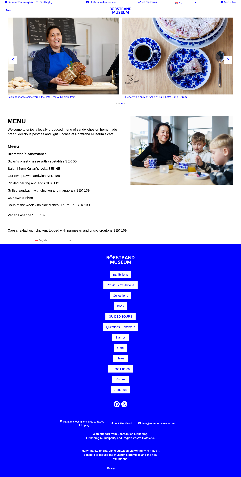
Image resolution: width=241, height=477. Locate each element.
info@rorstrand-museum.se (102, 2)
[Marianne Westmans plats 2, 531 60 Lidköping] (6, 2)
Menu (9, 10)
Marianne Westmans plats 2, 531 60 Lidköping (30, 2)
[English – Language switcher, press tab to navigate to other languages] (186, 2)
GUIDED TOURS (120, 316)
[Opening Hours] (222, 2)
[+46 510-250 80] (139, 2)
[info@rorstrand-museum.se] (87, 2)
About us (121, 389)
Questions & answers (120, 327)
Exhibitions (120, 274)
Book (120, 306)
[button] (116, 103)
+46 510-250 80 (149, 2)
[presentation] (13, 60)
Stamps (120, 337)
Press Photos (120, 369)
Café (120, 348)
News (120, 358)
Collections (120, 295)
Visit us (120, 379)
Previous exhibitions (120, 285)
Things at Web (125, 468)
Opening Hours (230, 2)
